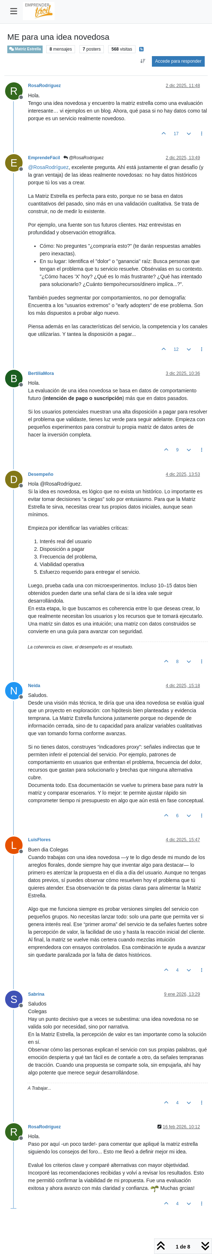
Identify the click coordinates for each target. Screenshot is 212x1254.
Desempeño (40, 474)
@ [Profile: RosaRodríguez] (48, 167)
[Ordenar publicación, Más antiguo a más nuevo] (143, 61)
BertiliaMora (41, 373)
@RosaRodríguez (83, 157)
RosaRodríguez (44, 85)
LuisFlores (39, 839)
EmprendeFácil (44, 157)
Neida (34, 685)
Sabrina (36, 994)
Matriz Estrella (25, 49)
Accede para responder (178, 61)
